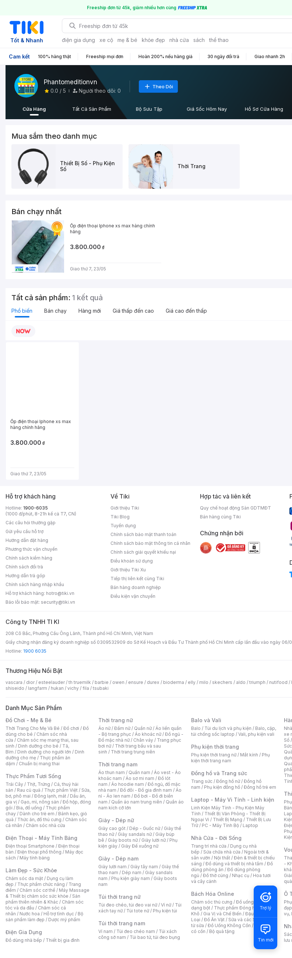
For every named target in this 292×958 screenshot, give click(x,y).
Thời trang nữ (115, 720)
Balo (196, 728)
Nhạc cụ (240, 875)
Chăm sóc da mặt (24, 878)
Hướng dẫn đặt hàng (27, 540)
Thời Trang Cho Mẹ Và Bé (33, 728)
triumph (257, 682)
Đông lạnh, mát (50, 796)
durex (153, 682)
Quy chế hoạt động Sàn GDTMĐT (235, 508)
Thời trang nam (117, 764)
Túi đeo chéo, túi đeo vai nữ (127, 905)
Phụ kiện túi (165, 910)
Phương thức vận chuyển (31, 549)
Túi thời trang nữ (119, 897)
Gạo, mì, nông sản (40, 802)
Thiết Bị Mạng (227, 819)
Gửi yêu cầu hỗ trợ (24, 531)
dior (30, 682)
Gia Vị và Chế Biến (222, 913)
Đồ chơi (71, 728)
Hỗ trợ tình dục (58, 913)
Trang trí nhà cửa (208, 846)
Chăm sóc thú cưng (211, 902)
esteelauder (51, 682)
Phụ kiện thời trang (215, 747)
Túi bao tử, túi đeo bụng (155, 937)
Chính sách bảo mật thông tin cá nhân (150, 543)
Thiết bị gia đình (63, 940)
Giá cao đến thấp (186, 311)
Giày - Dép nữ (116, 820)
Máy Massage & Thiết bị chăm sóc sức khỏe (47, 893)
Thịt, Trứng (38, 784)
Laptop (250, 825)
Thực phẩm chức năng (41, 884)
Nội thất (222, 858)
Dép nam (131, 872)
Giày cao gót (112, 828)
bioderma (173, 682)
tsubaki (101, 688)
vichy (73, 688)
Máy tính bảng (35, 858)
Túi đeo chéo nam (135, 931)
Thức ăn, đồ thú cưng (39, 819)
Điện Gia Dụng (24, 932)
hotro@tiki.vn (60, 593)
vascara (14, 682)
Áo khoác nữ (148, 734)
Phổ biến (21, 311)
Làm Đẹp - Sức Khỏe (31, 870)
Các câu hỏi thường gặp (31, 522)
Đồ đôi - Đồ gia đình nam (146, 790)
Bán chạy (55, 311)
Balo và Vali (206, 720)
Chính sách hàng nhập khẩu (35, 584)
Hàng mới (89, 311)
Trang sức (201, 781)
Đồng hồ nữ (228, 781)
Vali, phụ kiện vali (256, 734)
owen (118, 682)
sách (199, 40)
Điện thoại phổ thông (39, 852)
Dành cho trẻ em (37, 813)
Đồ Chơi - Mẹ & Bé (29, 720)
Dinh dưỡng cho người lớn (44, 752)
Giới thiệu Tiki (124, 508)
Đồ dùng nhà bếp (24, 940)
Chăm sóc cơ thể (37, 890)
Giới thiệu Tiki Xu (128, 569)
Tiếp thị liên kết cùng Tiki (137, 578)
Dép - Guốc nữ (144, 828)
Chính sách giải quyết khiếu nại (143, 552)
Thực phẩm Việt (61, 790)
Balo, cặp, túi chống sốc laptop (233, 731)
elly (192, 682)
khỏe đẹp (153, 40)
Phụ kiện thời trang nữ (213, 754)
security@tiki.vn (58, 602)
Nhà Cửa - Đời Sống (216, 838)
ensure (135, 682)
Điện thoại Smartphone (30, 846)
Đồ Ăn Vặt (214, 919)
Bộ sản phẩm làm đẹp (44, 916)
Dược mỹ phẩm (64, 919)
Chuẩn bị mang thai (39, 763)
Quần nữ (143, 728)
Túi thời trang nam (121, 923)
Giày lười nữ (153, 840)
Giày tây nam (144, 866)
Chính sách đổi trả (24, 567)
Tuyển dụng (123, 525)
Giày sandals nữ (135, 834)
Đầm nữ (122, 728)
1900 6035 (34, 651)
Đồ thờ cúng (215, 875)
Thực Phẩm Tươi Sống (33, 776)
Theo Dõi (158, 86)
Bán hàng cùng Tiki (220, 516)
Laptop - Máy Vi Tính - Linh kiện (232, 799)
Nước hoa (30, 913)
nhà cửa (179, 40)
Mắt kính (249, 754)
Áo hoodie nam (127, 784)
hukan (57, 688)
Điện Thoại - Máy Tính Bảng (41, 838)
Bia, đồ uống (29, 807)
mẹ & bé (127, 40)
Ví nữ (166, 905)
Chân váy (143, 740)
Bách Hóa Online (212, 894)
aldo (241, 682)
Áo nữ (104, 728)
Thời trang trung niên (133, 752)
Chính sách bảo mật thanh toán (143, 534)
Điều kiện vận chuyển (132, 596)
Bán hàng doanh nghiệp (135, 587)
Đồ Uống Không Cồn (229, 925)
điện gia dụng (78, 40)
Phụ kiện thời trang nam (230, 757)
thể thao (219, 40)
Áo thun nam (111, 772)
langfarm (37, 688)
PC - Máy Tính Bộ (220, 825)
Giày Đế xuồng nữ (139, 846)
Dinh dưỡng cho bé (38, 746)
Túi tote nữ (137, 910)
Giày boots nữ (123, 840)
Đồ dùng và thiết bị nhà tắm (234, 863)
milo (203, 682)
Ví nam (105, 931)
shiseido (15, 688)
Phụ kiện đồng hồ (222, 787)
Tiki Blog (120, 516)
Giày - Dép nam (118, 858)
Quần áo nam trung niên (136, 802)
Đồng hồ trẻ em (260, 787)
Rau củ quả (29, 790)
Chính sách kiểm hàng (29, 558)
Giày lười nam (112, 866)
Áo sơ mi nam (140, 778)
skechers (222, 682)
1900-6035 (35, 508)
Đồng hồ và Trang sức (219, 773)
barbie (102, 682)
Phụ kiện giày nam (130, 878)
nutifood (278, 682)
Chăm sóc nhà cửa (45, 825)
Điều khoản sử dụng (131, 561)
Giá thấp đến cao (133, 311)
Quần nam (139, 772)
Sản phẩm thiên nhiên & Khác (43, 899)
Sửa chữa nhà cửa (221, 852)
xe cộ (106, 40)
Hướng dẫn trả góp (25, 575)
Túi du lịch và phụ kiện (227, 728)
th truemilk (79, 682)
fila (85, 688)
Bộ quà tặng (222, 931)
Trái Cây (14, 784)
